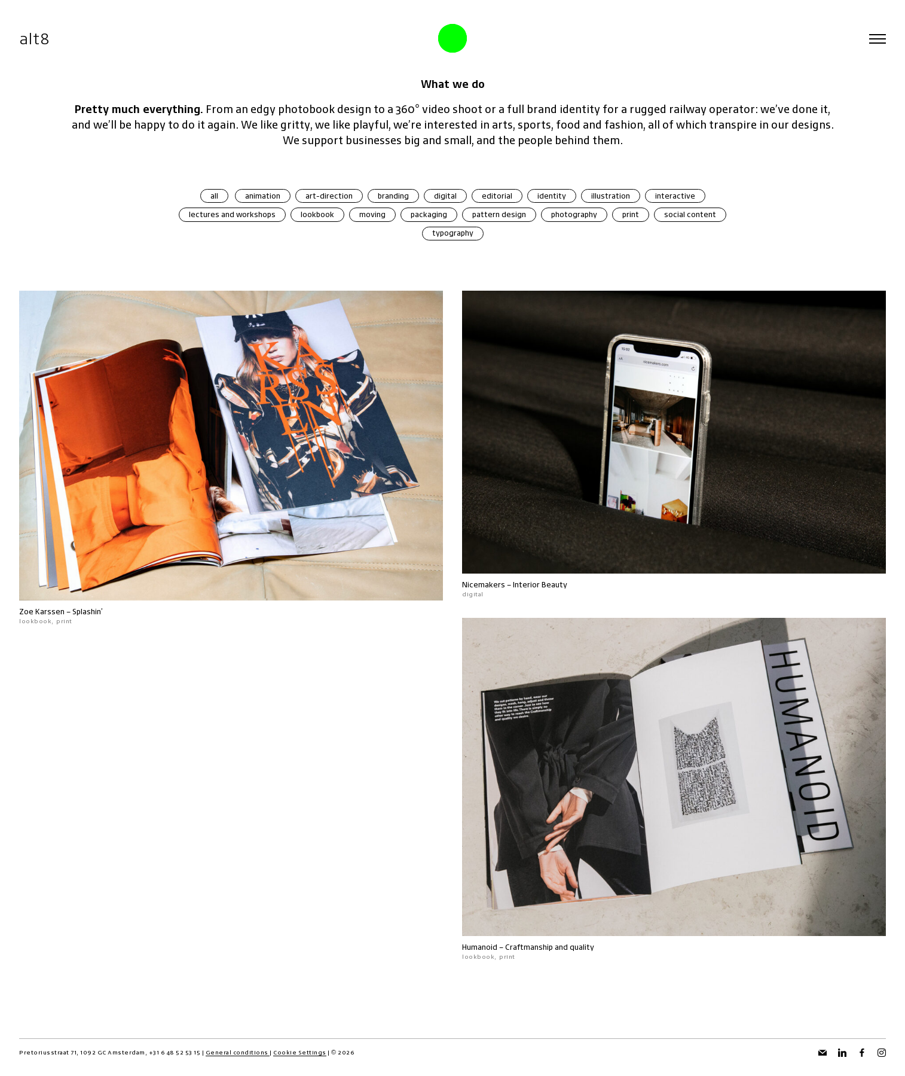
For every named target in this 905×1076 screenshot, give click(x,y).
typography (452, 233)
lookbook (317, 214)
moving (372, 214)
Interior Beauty (540, 585)
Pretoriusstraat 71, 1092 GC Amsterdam (82, 1052)
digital (445, 196)
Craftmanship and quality (549, 948)
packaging (429, 214)
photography (574, 214)
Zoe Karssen (42, 611)
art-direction (329, 196)
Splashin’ (87, 611)
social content (690, 214)
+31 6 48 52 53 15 (175, 1052)
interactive (675, 196)
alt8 (34, 39)
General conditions (238, 1052)
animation (262, 196)
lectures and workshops (232, 214)
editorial (497, 196)
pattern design (499, 214)
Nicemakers (483, 585)
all (214, 196)
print (630, 214)
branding (393, 196)
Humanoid (479, 948)
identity (551, 196)
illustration (610, 196)
